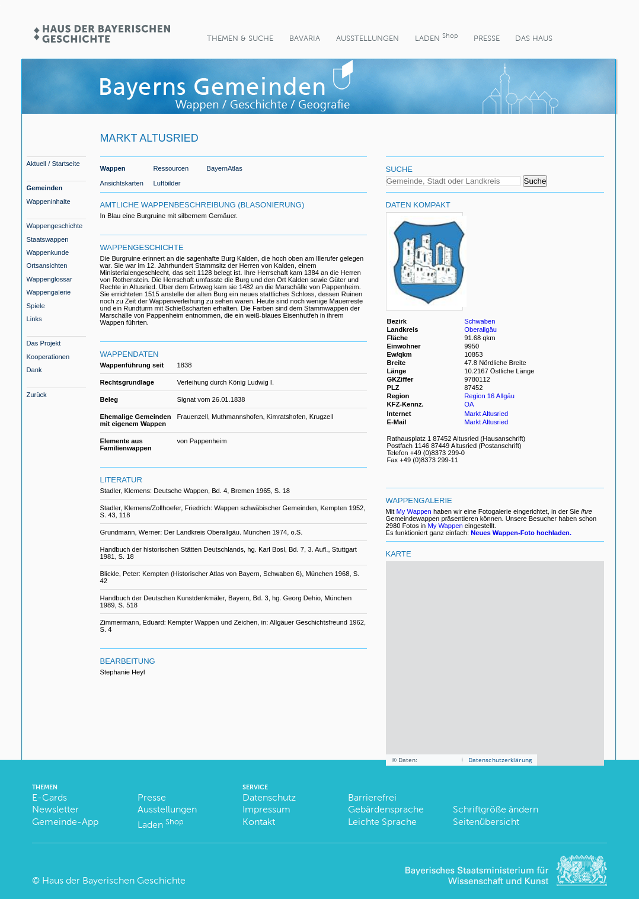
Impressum (266, 809)
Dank (34, 369)
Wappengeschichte (55, 225)
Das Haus (533, 38)
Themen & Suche (240, 38)
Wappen (113, 168)
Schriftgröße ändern (495, 809)
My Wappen (414, 511)
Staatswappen (48, 239)
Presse (487, 38)
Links (34, 318)
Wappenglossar (49, 279)
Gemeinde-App (65, 822)
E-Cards (49, 797)
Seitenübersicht (486, 822)
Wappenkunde (48, 252)
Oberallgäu (480, 329)
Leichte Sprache (382, 822)
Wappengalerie (49, 292)
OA (469, 404)
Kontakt (258, 822)
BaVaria (304, 38)
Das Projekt (44, 343)
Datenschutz (269, 797)
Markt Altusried (486, 413)
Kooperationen (48, 356)
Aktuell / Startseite (53, 163)
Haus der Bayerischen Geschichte (114, 880)
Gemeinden (45, 187)
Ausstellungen (367, 38)
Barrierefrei (372, 797)
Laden (436, 37)
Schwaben (479, 321)
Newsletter (55, 809)
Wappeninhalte (49, 201)
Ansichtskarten (121, 183)
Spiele (36, 305)
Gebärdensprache (386, 809)
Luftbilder (167, 183)
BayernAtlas (224, 168)
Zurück (37, 394)
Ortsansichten (47, 265)
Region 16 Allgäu (489, 395)
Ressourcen (171, 168)
